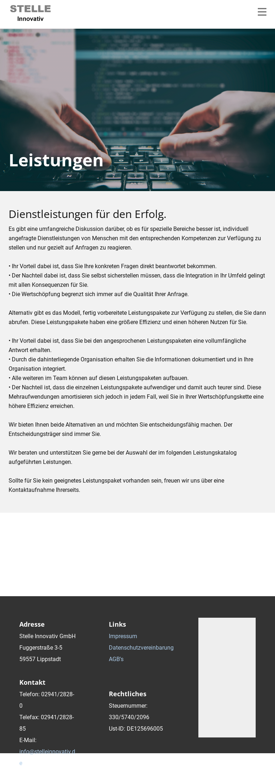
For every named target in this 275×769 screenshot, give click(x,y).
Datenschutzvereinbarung (141, 647)
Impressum (123, 636)
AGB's (116, 659)
